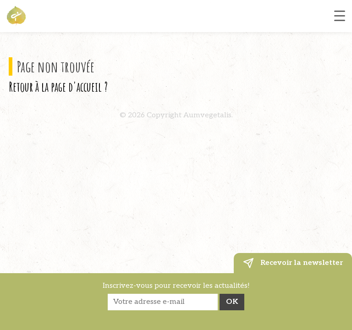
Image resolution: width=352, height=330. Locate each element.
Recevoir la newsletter (293, 263)
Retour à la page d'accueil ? (58, 86)
